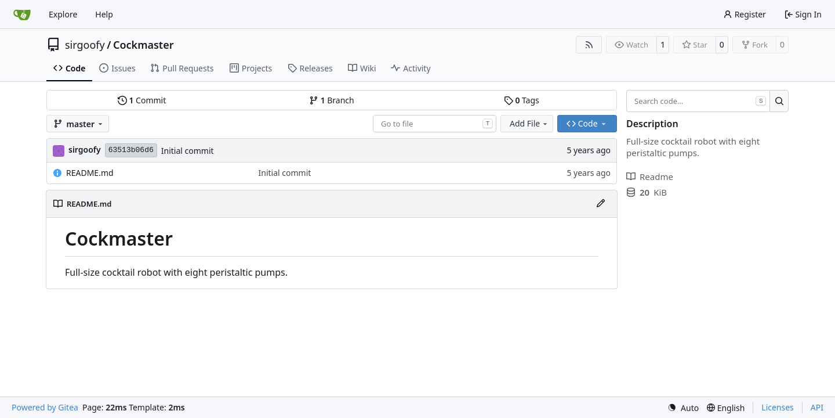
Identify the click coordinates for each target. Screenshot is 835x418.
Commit (142, 100)
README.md (90, 172)
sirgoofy (85, 45)
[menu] (683, 407)
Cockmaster (143, 45)
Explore (63, 14)
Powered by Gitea (45, 407)
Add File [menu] (529, 123)
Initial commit (187, 150)
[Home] (22, 14)
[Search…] (779, 101)
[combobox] (434, 123)
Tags (521, 100)
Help (104, 14)
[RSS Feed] (589, 44)
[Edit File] (600, 204)
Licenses (777, 407)
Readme (649, 176)
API (817, 407)
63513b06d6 (131, 150)
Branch (331, 100)
